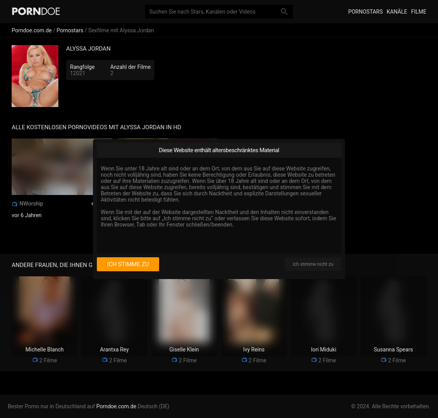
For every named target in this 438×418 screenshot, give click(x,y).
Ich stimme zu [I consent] (128, 264)
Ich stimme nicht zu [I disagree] (313, 264)
